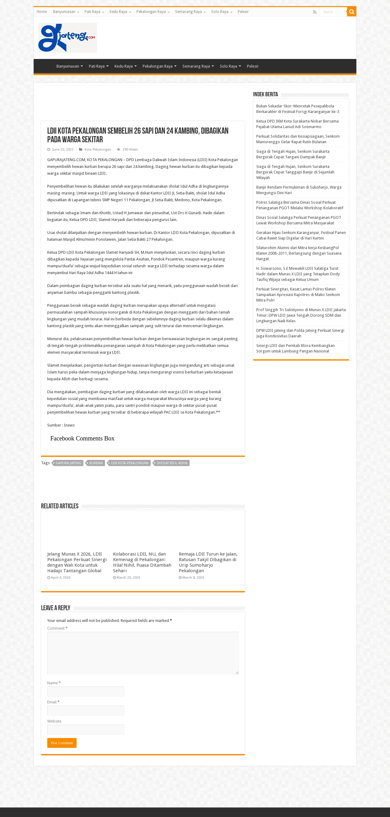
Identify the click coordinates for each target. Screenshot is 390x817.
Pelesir (243, 12)
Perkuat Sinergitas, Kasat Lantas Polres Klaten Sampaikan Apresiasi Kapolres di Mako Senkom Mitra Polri (298, 294)
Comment (57, 628)
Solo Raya (220, 12)
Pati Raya (92, 12)
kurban (96, 463)
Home (42, 12)
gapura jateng (68, 463)
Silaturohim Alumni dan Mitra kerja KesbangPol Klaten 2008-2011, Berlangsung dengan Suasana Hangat (299, 253)
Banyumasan (64, 12)
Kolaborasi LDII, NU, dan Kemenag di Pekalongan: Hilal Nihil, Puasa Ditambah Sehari (142, 562)
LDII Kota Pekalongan (130, 463)
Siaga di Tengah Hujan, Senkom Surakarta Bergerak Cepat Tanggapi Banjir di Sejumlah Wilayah (295, 172)
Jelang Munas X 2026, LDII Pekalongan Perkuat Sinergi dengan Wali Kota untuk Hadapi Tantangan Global (77, 562)
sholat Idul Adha (172, 463)
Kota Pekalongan (98, 150)
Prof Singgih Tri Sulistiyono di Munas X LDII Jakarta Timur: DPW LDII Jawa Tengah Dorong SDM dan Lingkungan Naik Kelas (301, 315)
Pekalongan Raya (151, 12)
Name (54, 683)
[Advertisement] (239, 37)
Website (54, 721)
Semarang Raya (188, 12)
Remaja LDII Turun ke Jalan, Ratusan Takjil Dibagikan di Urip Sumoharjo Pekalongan (208, 562)
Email (53, 702)
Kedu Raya (118, 12)
